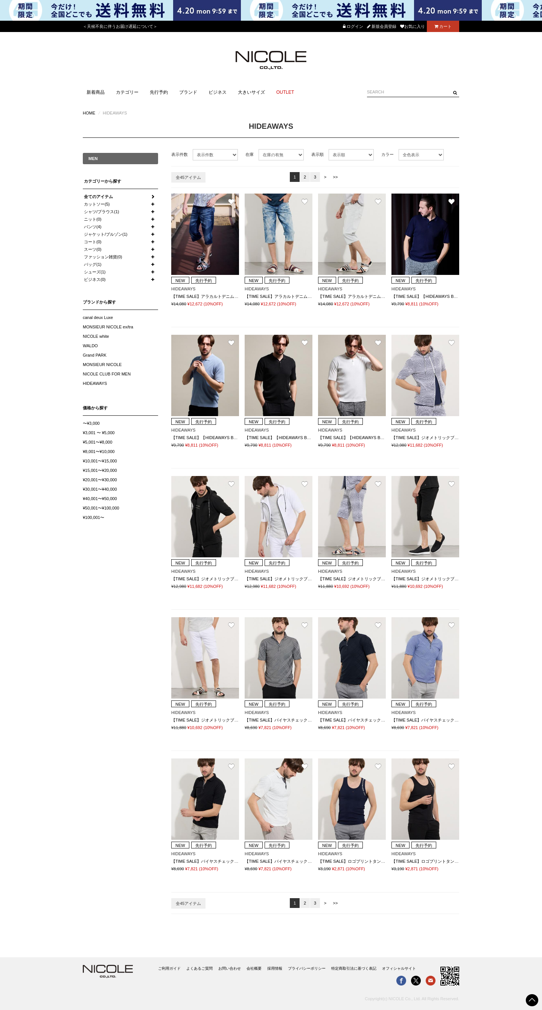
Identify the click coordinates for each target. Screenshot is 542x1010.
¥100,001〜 (93, 517)
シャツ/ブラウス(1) (101, 211)
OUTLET (285, 92)
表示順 (317, 154)
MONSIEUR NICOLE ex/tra (108, 327)
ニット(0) (92, 219)
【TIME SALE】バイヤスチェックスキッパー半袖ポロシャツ (301, 720)
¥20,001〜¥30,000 (100, 480)
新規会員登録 (381, 26)
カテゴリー (127, 92)
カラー (387, 154)
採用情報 (274, 968)
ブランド (188, 92)
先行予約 (159, 92)
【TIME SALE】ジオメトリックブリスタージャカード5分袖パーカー (455, 437)
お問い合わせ (229, 968)
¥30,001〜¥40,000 (100, 489)
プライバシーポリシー (307, 968)
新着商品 (96, 92)
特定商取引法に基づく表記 (353, 968)
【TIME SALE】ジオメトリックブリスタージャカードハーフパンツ (380, 579)
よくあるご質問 (199, 968)
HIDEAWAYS (95, 383)
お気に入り (412, 26)
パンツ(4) (92, 226)
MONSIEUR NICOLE (102, 364)
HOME (89, 113)
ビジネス (218, 92)
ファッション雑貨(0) (103, 257)
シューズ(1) (94, 272)
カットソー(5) (97, 204)
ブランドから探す (99, 302)
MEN (92, 158)
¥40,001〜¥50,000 (100, 498)
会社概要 (254, 968)
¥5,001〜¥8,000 (97, 442)
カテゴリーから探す (102, 181)
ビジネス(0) (94, 279)
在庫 (249, 154)
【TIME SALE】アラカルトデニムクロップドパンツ (219, 296)
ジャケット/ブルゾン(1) (106, 234)
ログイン (353, 26)
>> (335, 177)
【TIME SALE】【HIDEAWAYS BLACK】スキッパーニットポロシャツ (456, 296)
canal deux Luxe (98, 317)
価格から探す (95, 408)
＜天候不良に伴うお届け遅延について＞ (120, 26)
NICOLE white (96, 336)
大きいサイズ (251, 92)
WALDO (90, 345)
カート (443, 26)
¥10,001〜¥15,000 (100, 461)
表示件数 (179, 154)
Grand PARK (95, 355)
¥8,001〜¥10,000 (98, 451)
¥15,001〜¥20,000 (100, 470)
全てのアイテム (98, 196)
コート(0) (92, 242)
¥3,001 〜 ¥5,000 (98, 432)
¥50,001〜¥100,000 (101, 508)
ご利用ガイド (169, 968)
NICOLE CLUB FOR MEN (107, 374)
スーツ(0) (92, 249)
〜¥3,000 (91, 423)
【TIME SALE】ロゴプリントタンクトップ (357, 861)
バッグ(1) (92, 264)
